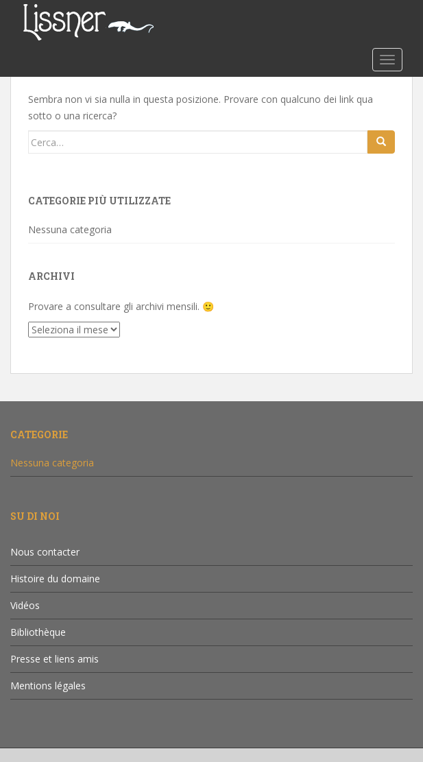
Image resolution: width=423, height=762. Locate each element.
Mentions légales (48, 685)
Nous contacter (45, 551)
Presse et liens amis (54, 658)
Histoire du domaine (55, 578)
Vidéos (25, 605)
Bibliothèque (38, 632)
